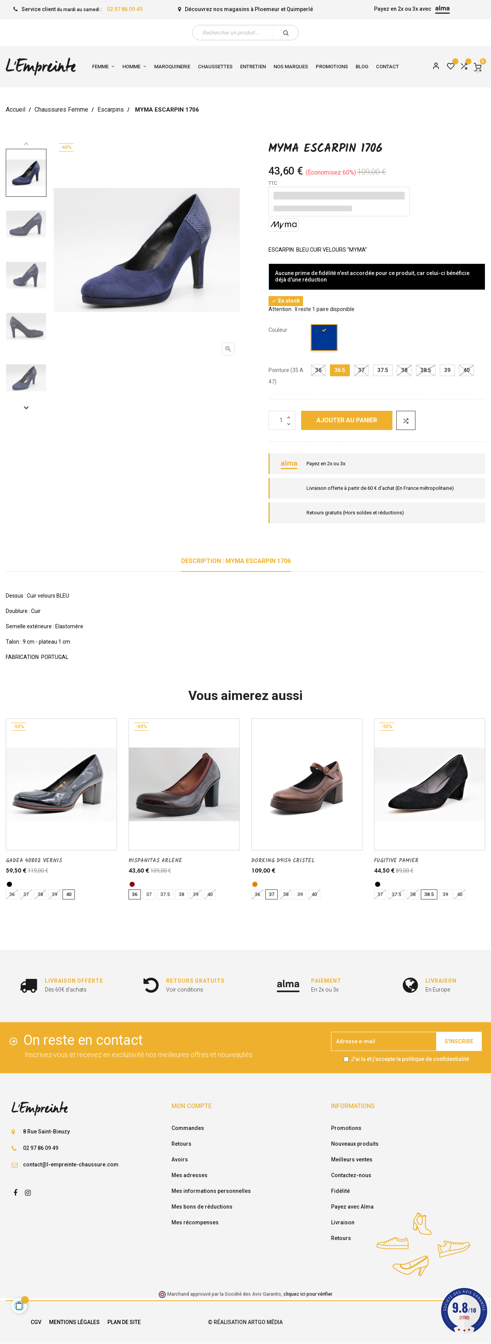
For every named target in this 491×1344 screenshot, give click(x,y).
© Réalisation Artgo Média (245, 1322)
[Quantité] (282, 420)
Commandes (187, 1128)
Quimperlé (300, 9)
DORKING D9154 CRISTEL (283, 860)
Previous (26, 143)
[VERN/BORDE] (132, 884)
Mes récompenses (195, 1222)
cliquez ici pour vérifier (307, 1294)
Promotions (346, 1128)
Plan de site (124, 1322)
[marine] (324, 339)
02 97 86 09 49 (124, 9)
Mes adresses (189, 1175)
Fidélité (340, 1191)
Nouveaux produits (355, 1144)
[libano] (255, 884)
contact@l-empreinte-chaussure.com (71, 1164)
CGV (36, 1322)
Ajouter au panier (346, 420)
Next (26, 407)
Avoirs (179, 1159)
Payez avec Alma (352, 1207)
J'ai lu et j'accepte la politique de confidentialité (410, 1059)
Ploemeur (267, 9)
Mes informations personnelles (211, 1191)
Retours (181, 1144)
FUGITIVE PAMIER (396, 860)
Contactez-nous (351, 1175)
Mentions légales (74, 1322)
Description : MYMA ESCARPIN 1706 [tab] (236, 561)
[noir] (9, 884)
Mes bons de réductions (201, 1207)
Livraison (342, 1222)
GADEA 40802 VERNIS (34, 860)
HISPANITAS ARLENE (155, 860)
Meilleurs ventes (351, 1159)
